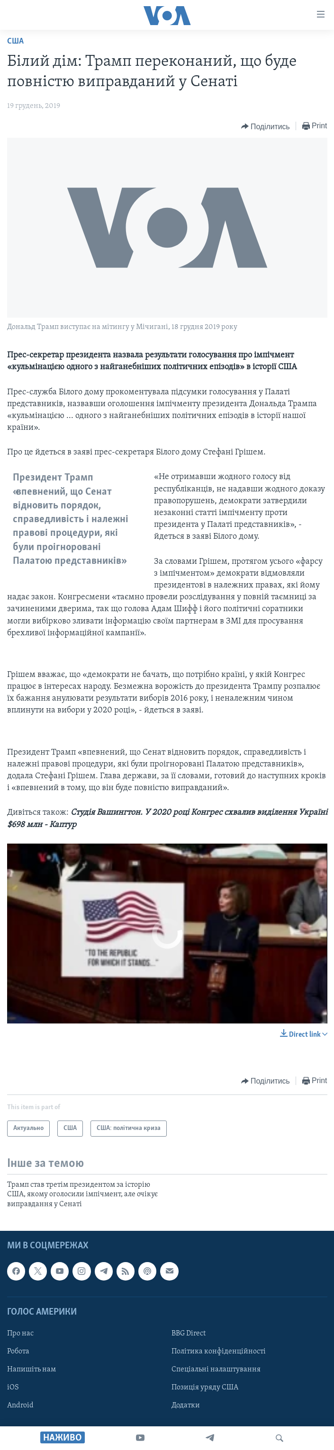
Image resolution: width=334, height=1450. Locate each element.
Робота (18, 1351)
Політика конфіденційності (219, 1351)
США (15, 41)
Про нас (20, 1333)
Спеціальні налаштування (216, 1369)
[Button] (265, 126)
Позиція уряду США (205, 1387)
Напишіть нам (31, 1369)
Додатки (186, 1405)
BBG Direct (189, 1333)
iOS (13, 1387)
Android (20, 1405)
